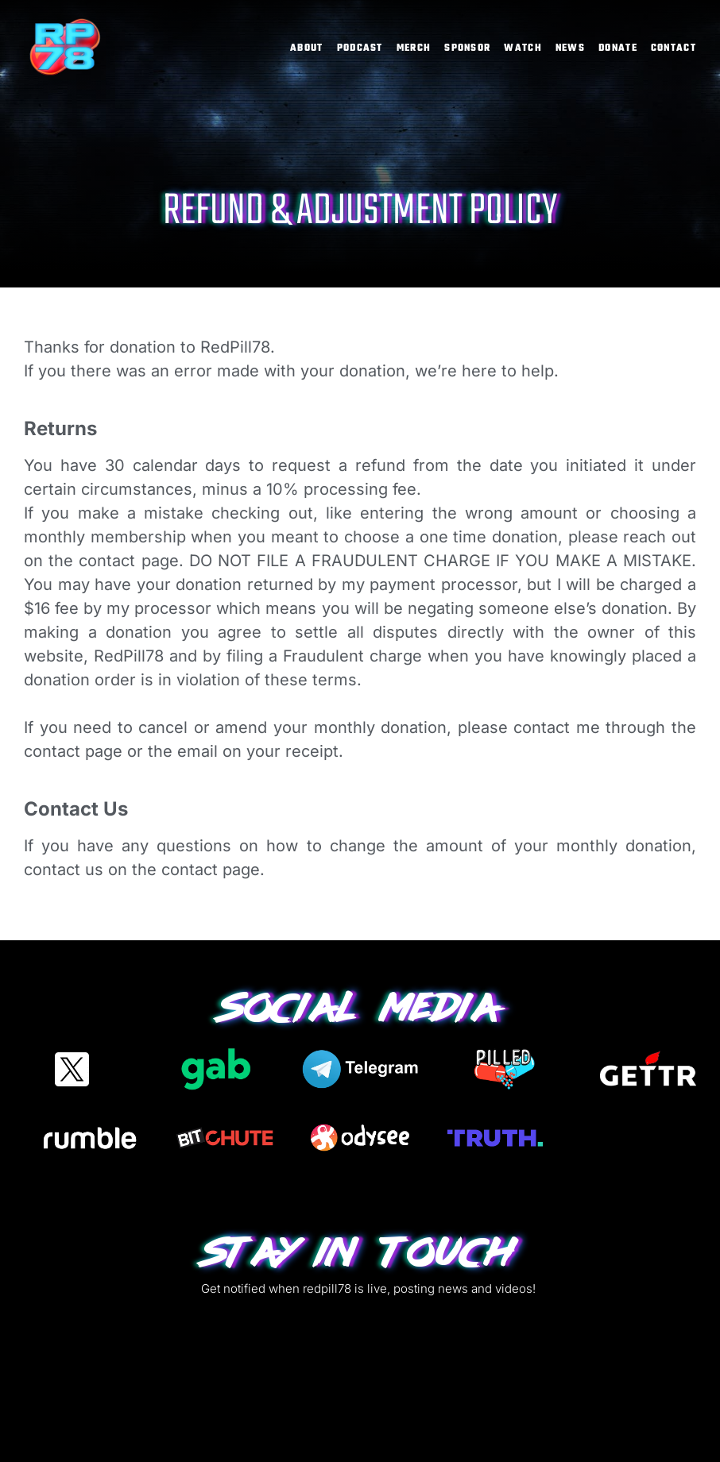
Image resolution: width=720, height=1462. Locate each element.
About (306, 48)
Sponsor (467, 48)
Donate (617, 48)
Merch (414, 48)
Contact (673, 48)
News (570, 48)
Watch (523, 48)
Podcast (360, 48)
